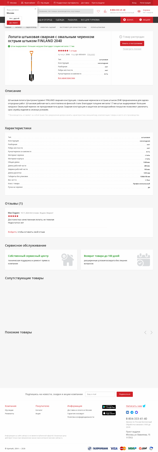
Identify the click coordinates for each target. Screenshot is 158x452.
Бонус (128, 19)
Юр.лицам (43, 3)
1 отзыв (67, 50)
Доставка (85, 3)
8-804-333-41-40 (136, 418)
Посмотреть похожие (132, 49)
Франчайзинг (28, 3)
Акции (144, 19)
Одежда (60, 19)
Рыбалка (72, 19)
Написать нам (134, 405)
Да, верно (13, 23)
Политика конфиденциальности (80, 417)
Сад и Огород (44, 19)
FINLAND (91, 54)
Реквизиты (9, 413)
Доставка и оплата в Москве (79, 410)
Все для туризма (90, 19)
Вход (134, 3)
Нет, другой (14, 18)
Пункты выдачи (98, 3)
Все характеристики (66, 78)
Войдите (12, 232)
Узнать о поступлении (132, 43)
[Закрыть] (35, 9)
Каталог (39, 410)
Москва (12, 3)
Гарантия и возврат (75, 413)
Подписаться (124, 394)
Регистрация (145, 3)
